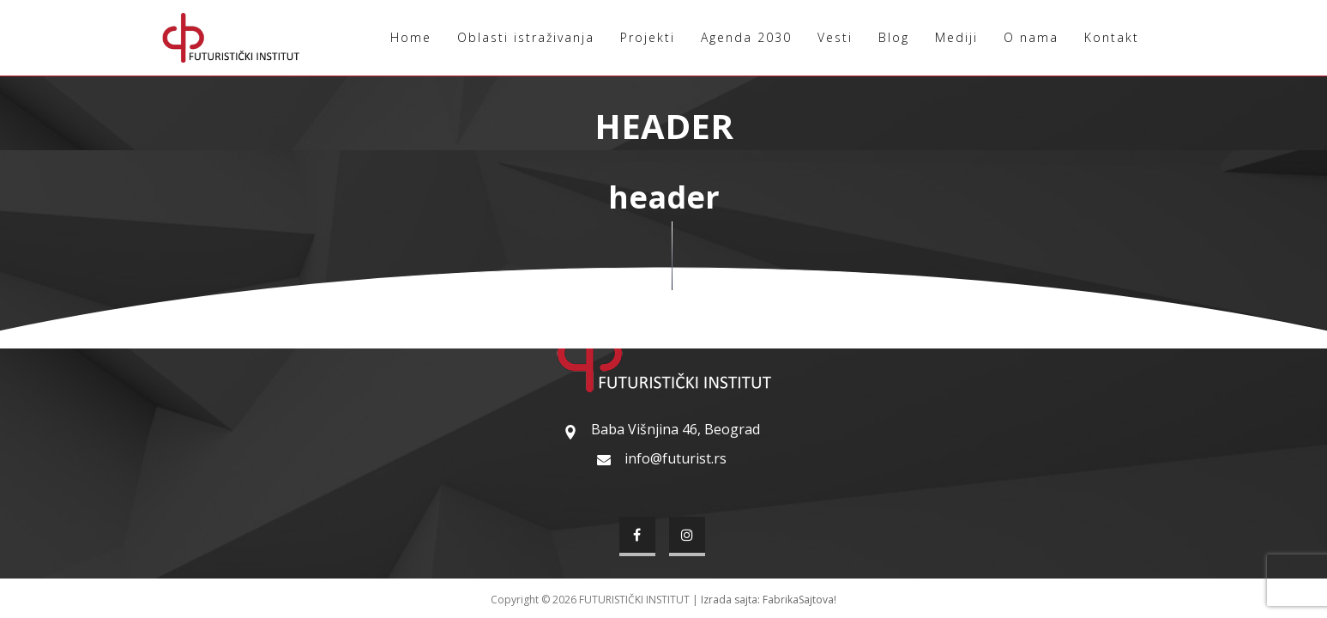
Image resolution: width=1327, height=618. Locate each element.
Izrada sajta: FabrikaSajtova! (768, 599)
